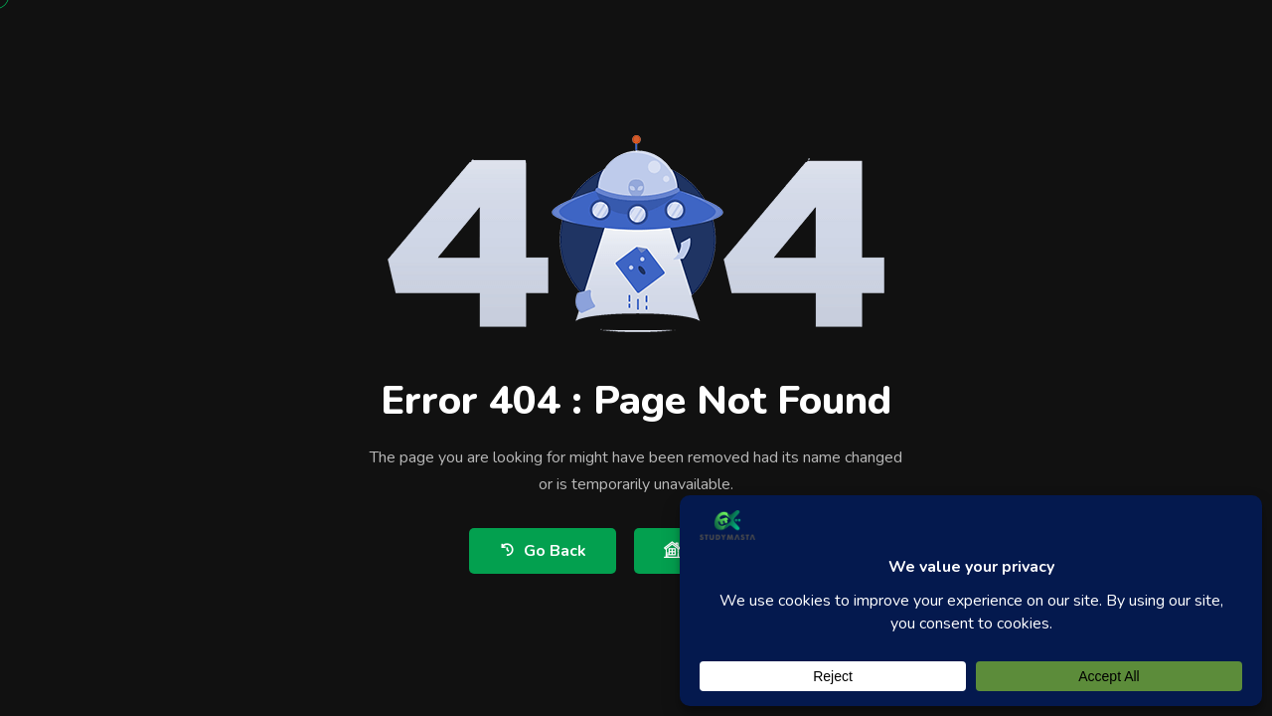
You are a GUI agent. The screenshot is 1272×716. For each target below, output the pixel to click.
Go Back (542, 550)
